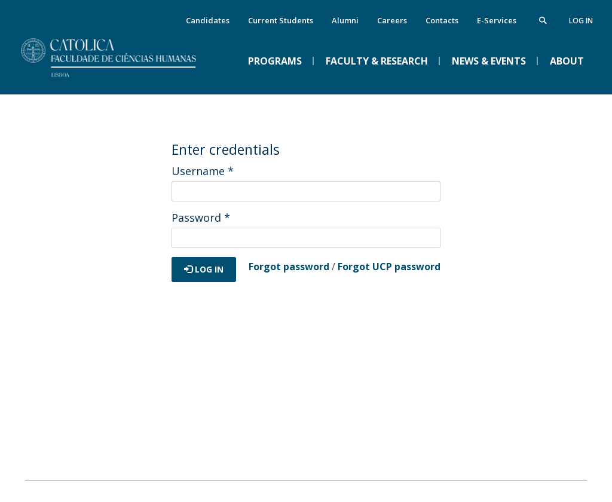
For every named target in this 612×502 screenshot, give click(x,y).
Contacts (442, 20)
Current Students (280, 20)
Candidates (208, 20)
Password (201, 217)
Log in (581, 21)
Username (203, 171)
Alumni (345, 20)
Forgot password (289, 266)
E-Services (496, 20)
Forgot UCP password (389, 266)
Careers (392, 20)
